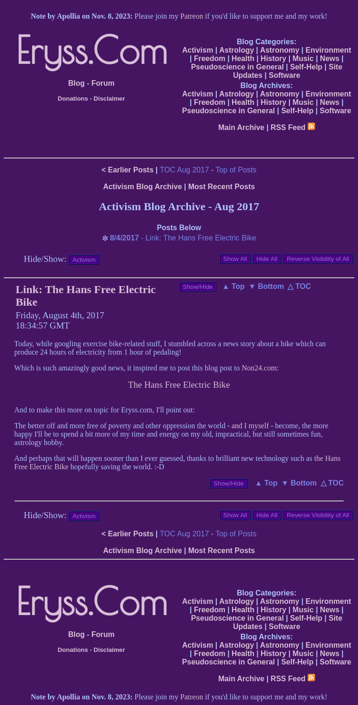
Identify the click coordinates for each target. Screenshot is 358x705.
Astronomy (279, 50)
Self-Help (306, 67)
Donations (73, 98)
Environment (328, 50)
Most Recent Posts (221, 187)
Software (284, 75)
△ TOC (299, 286)
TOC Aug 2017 (184, 170)
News (329, 58)
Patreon (191, 16)
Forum (103, 83)
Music (303, 58)
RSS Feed (293, 127)
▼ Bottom (266, 286)
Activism (197, 50)
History (273, 58)
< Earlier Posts (128, 170)
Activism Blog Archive (142, 187)
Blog (76, 83)
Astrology (236, 50)
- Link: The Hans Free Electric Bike (183, 238)
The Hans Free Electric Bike (179, 385)
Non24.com (259, 368)
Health (243, 58)
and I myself (250, 426)
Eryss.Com (91, 50)
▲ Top (233, 286)
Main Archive (241, 127)
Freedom (210, 58)
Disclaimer (109, 98)
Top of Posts (235, 170)
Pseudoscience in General (237, 67)
